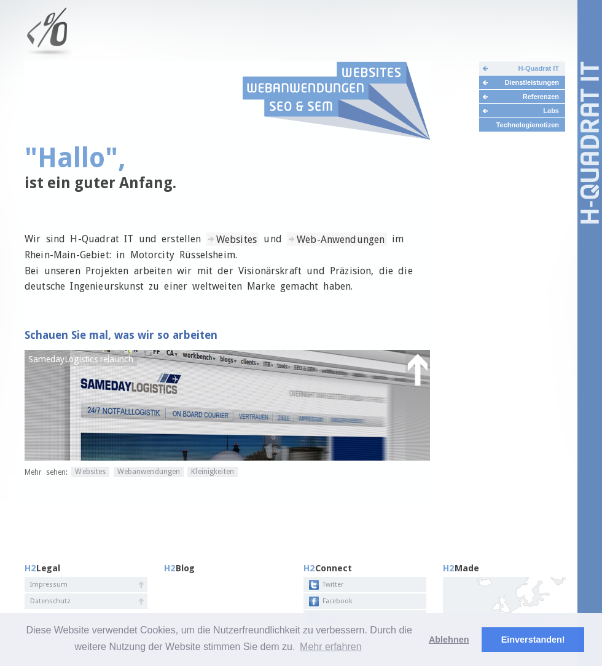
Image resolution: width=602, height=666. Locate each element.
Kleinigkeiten (212, 472)
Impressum (49, 585)
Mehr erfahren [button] (331, 646)
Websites (236, 239)
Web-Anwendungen (341, 239)
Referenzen (541, 96)
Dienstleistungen (531, 82)
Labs (551, 110)
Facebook (337, 601)
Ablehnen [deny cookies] (449, 639)
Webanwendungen (149, 472)
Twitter (332, 585)
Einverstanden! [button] (533, 639)
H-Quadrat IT (538, 68)
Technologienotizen (527, 125)
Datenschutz (50, 601)
